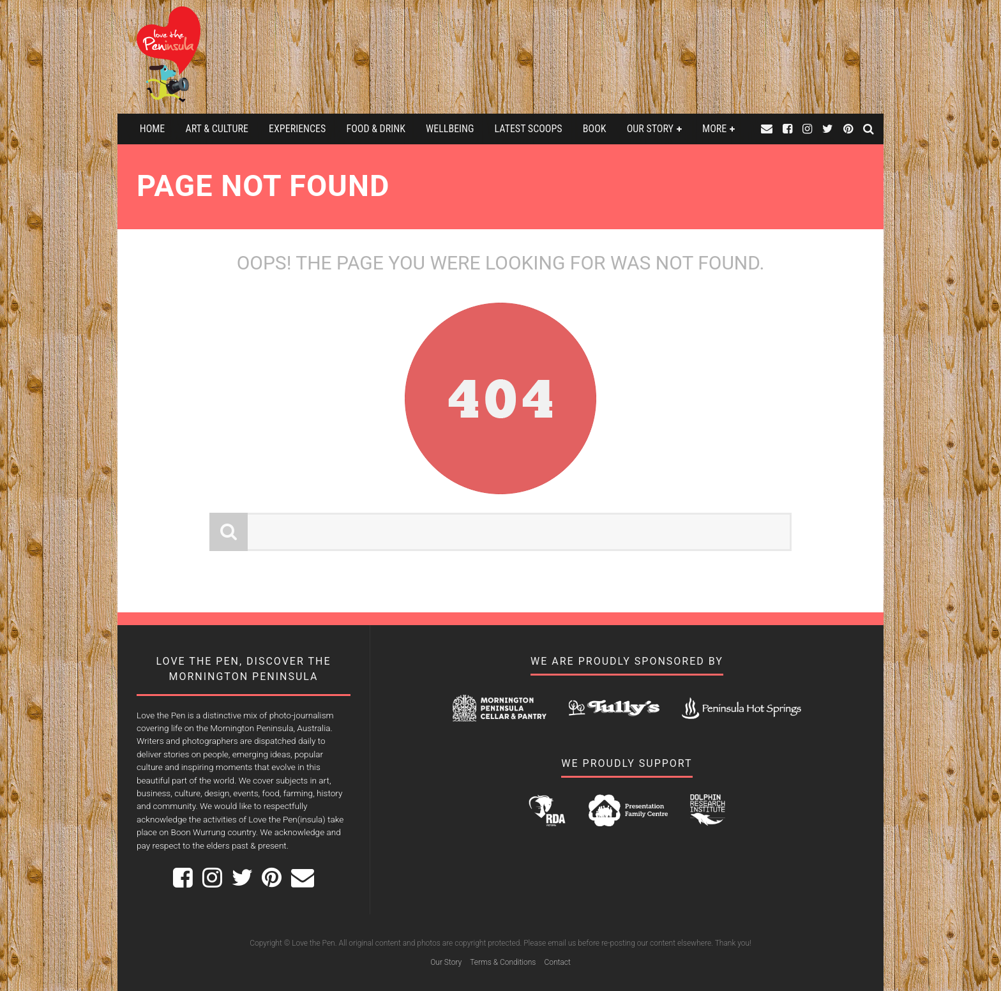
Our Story (650, 129)
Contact (557, 962)
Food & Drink (376, 129)
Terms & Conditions (503, 962)
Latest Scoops (528, 129)
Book (594, 129)
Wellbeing (450, 129)
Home (152, 129)
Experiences (297, 129)
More (714, 129)
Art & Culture (216, 129)
